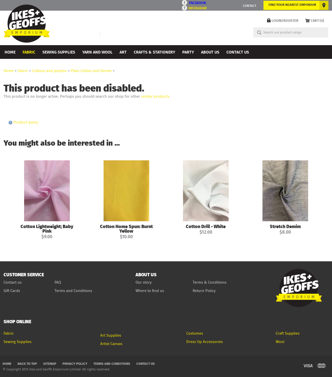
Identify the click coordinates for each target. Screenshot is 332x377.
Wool (280, 342)
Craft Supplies (288, 333)
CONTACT (249, 5)
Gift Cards (12, 291)
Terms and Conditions (74, 291)
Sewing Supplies (58, 52)
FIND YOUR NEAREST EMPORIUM (292, 4)
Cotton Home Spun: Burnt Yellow (126, 228)
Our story (144, 282)
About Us (210, 52)
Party (188, 52)
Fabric (29, 52)
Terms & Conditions (209, 282)
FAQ (58, 282)
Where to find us (150, 291)
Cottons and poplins (49, 71)
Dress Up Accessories (204, 342)
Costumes (194, 333)
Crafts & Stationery (154, 52)
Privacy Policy (74, 363)
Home (10, 52)
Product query (25, 122)
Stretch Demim (285, 226)
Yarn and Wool (97, 52)
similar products (155, 96)
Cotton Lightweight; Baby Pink (47, 228)
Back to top (27, 363)
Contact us (13, 282)
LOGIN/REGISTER (285, 20)
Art (123, 52)
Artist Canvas (111, 344)
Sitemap (49, 363)
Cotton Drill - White (206, 226)
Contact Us (237, 52)
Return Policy (204, 291)
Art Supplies (110, 335)
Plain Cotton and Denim (91, 71)
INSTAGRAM (197, 8)
